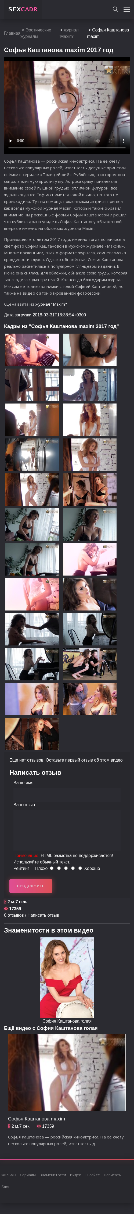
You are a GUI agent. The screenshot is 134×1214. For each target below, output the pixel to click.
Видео (75, 1174)
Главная (12, 33)
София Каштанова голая (67, 1021)
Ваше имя (23, 782)
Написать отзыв (43, 915)
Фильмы (8, 1174)
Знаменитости (53, 1174)
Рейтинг (21, 868)
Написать (112, 1174)
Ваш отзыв (24, 804)
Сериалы (28, 1174)
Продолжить (31, 886)
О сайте (92, 1174)
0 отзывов (14, 915)
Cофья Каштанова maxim (36, 1119)
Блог (5, 1186)
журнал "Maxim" (51, 304)
